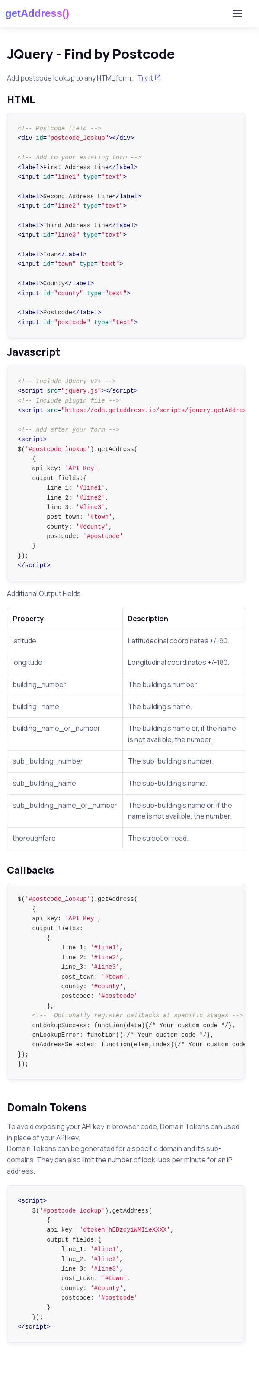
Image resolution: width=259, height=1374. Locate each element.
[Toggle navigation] (236, 13)
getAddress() (37, 13)
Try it (149, 78)
